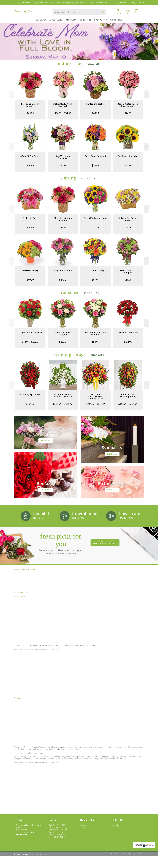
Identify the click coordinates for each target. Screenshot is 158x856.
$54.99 (95, 165)
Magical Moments (63, 270)
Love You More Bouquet (62, 333)
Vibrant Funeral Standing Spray (128, 395)
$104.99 (95, 227)
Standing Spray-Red (30, 394)
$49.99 (30, 113)
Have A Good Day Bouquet (128, 271)
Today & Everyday (95, 270)
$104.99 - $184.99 (95, 403)
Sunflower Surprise (128, 156)
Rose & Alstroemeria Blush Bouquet (128, 105)
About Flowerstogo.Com (24, 569)
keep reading (23, 592)
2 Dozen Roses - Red (128, 332)
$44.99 (30, 227)
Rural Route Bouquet (95, 156)
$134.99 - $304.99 (128, 403)
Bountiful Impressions (95, 218)
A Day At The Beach (30, 156)
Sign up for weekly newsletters (105, 542)
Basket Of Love (30, 218)
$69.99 (95, 279)
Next (146, 94)
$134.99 (30, 403)
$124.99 (128, 341)
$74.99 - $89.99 (30, 341)
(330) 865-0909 (24, 3)
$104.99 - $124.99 (62, 403)
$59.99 (128, 279)
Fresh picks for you (60, 544)
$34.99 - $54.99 (62, 113)
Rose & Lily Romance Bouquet (95, 333)
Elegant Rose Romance (30, 332)
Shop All (93, 64)
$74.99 (128, 113)
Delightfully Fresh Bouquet (62, 105)
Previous (11, 94)
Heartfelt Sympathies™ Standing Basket (95, 396)
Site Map (139, 854)
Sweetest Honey (30, 270)
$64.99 (30, 165)
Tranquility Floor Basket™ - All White (62, 395)
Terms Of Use (116, 854)
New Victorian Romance (63, 157)
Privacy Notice (128, 854)
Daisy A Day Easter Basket (127, 219)
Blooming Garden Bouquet (30, 105)
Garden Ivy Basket (95, 104)
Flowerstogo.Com (23, 11)
